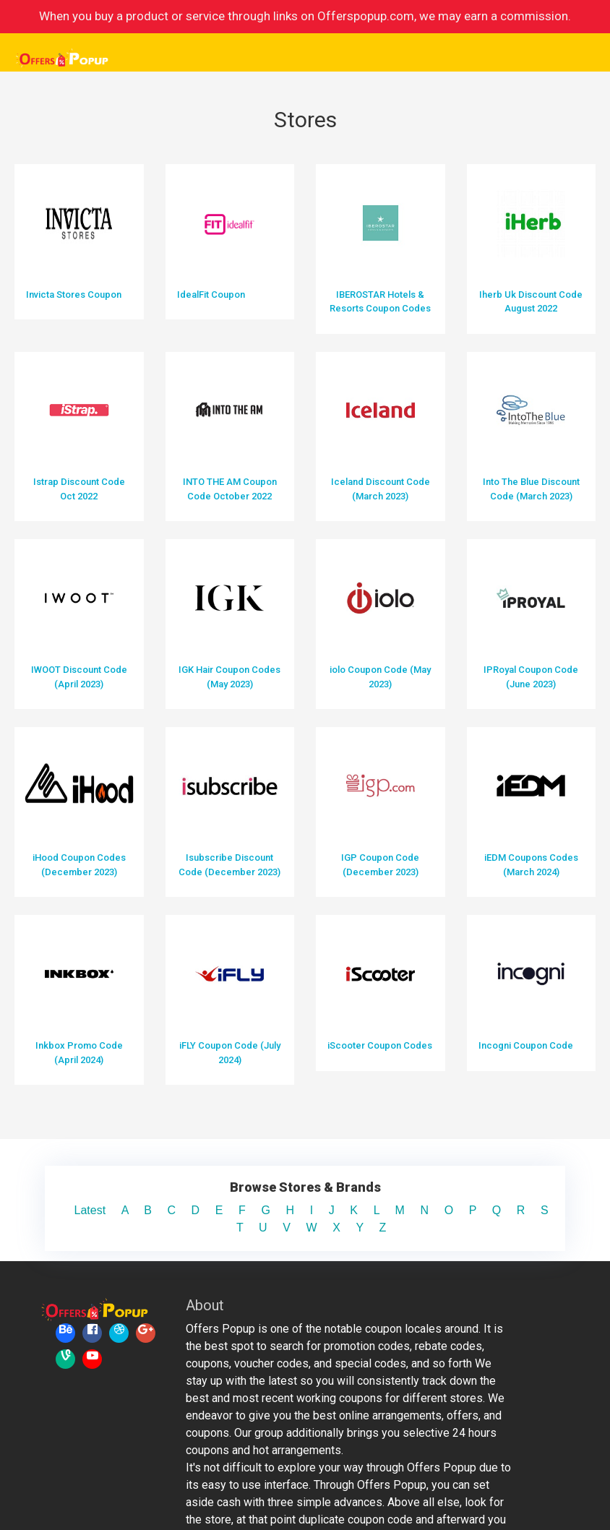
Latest (103, 1051)
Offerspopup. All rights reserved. (247, 1491)
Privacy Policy (500, 1503)
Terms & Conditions (500, 1485)
